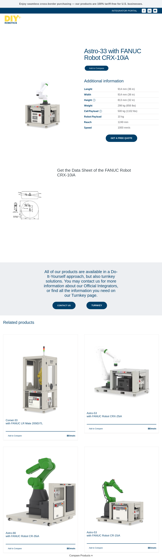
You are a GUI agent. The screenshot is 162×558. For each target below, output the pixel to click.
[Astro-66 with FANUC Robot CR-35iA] (40, 459)
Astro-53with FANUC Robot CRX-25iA (104, 386)
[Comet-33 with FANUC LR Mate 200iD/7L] (40, 347)
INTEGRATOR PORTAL (124, 10)
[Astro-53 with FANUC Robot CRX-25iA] (121, 343)
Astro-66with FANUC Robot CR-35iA (22, 506)
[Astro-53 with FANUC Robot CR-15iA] (121, 459)
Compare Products (81, 555)
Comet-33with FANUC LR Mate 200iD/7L (24, 394)
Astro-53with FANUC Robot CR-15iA (103, 506)
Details (72, 407)
